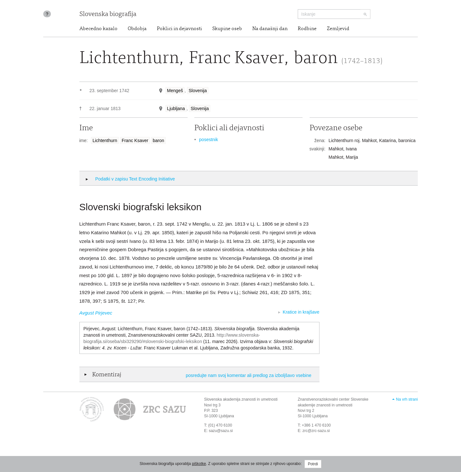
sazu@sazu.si (221, 430)
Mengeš (175, 90)
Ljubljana (176, 108)
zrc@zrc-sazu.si (316, 430)
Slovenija (198, 90)
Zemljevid (338, 28)
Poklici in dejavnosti (179, 28)
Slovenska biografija (107, 14)
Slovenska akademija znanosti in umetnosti (241, 399)
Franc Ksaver (135, 140)
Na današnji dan (269, 28)
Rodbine (307, 28)
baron (158, 140)
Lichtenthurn (105, 140)
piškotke (199, 463)
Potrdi (313, 464)
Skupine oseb (227, 28)
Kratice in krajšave (301, 312)
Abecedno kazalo (98, 28)
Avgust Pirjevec (95, 313)
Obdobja (137, 28)
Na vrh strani (407, 399)
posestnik (208, 139)
